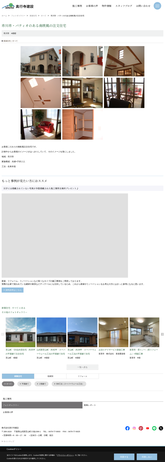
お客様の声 (92, 5)
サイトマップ (9, 442)
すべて (9, 384)
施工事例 (77, 5)
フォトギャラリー (11, 405)
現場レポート (90, 405)
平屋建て (26, 384)
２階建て (44, 384)
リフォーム (82, 376)
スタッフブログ (123, 5)
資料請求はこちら (13, 290)
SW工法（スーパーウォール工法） (73, 384)
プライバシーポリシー (65, 455)
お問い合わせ (143, 5)
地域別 (50, 376)
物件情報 (106, 5)
